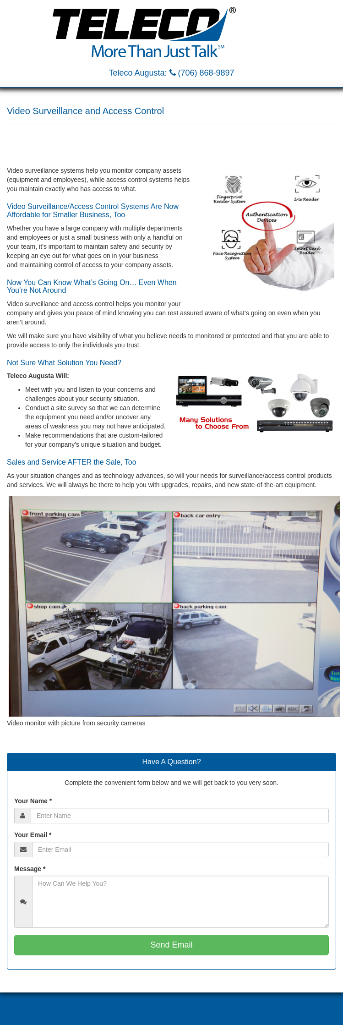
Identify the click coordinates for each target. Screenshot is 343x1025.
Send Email (171, 944)
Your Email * (32, 835)
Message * (29, 868)
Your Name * (33, 801)
